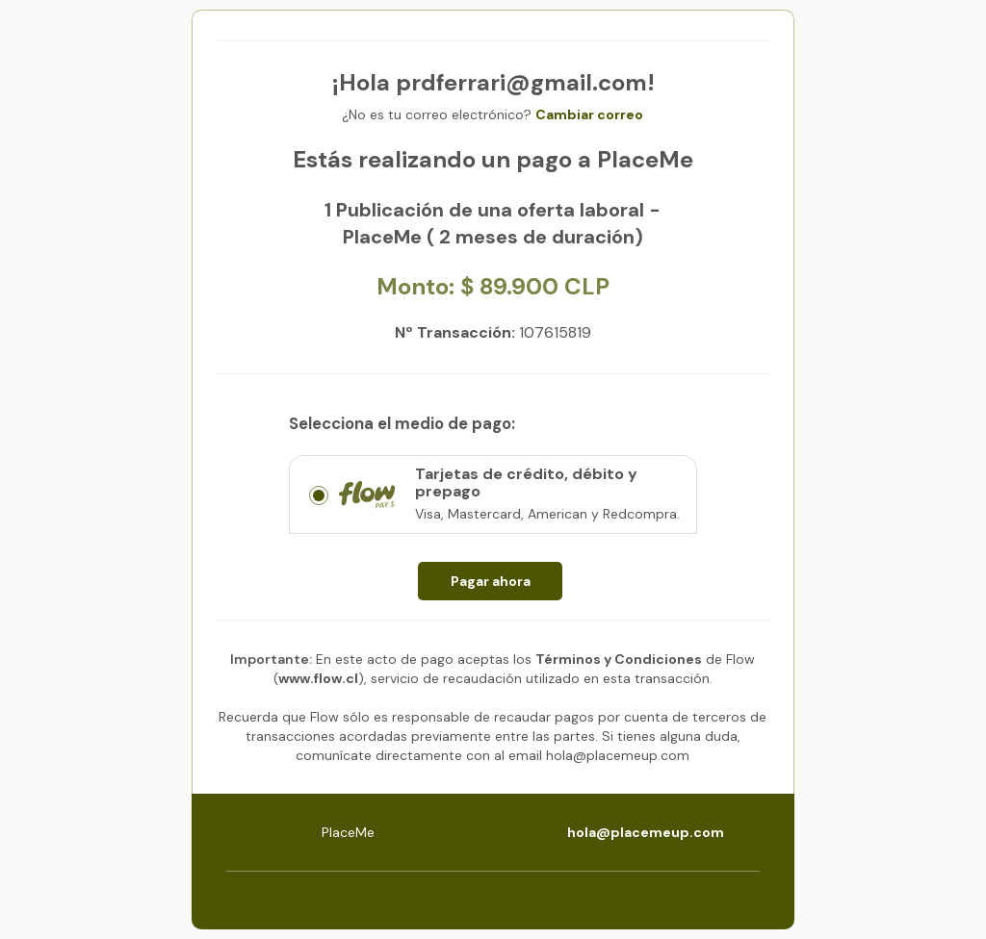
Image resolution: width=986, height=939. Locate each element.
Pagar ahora (491, 581)
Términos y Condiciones (618, 659)
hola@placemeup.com (645, 832)
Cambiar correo (589, 114)
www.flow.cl (318, 678)
